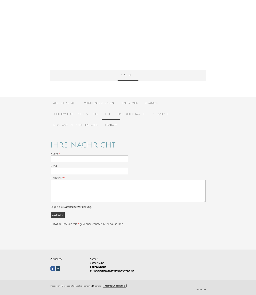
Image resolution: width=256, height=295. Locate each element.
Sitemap (97, 285)
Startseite (128, 75)
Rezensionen (129, 103)
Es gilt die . (71, 207)
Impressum (55, 285)
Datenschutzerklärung (77, 207)
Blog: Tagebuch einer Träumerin (75, 125)
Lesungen (151, 103)
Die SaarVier (160, 114)
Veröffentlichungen (99, 103)
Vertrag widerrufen (114, 285)
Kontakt (111, 125)
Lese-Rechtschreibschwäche (125, 114)
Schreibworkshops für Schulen (75, 114)
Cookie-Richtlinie (83, 285)
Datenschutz (68, 285)
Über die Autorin (65, 103)
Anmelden (201, 289)
